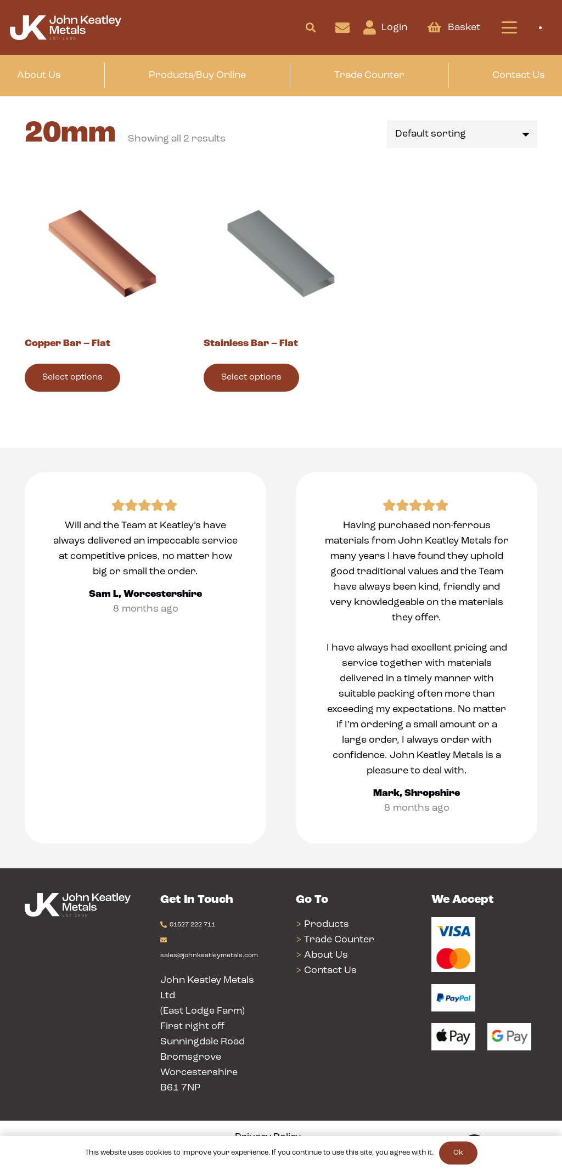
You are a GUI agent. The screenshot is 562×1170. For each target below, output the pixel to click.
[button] (311, 27)
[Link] (342, 27)
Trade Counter (339, 940)
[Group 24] (65, 27)
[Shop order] (462, 134)
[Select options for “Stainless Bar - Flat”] (251, 378)
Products (326, 924)
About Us (326, 955)
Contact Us (330, 970)
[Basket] (434, 27)
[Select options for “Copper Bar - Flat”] (72, 378)
